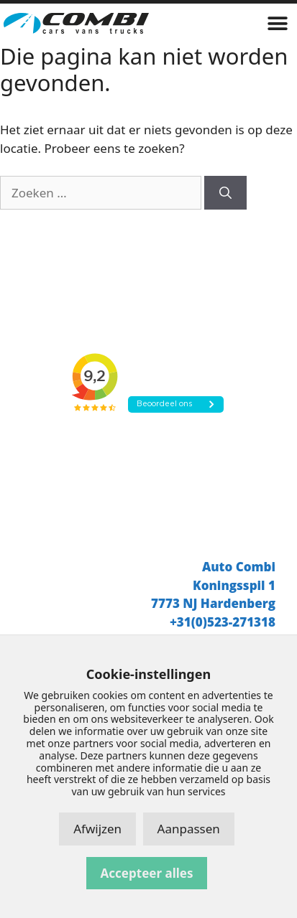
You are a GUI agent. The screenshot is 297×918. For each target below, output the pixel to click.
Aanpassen (188, 828)
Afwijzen (97, 828)
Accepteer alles (147, 873)
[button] (277, 23)
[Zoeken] (225, 193)
